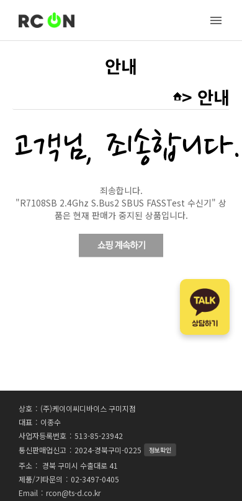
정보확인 (160, 449)
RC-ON (46, 20)
